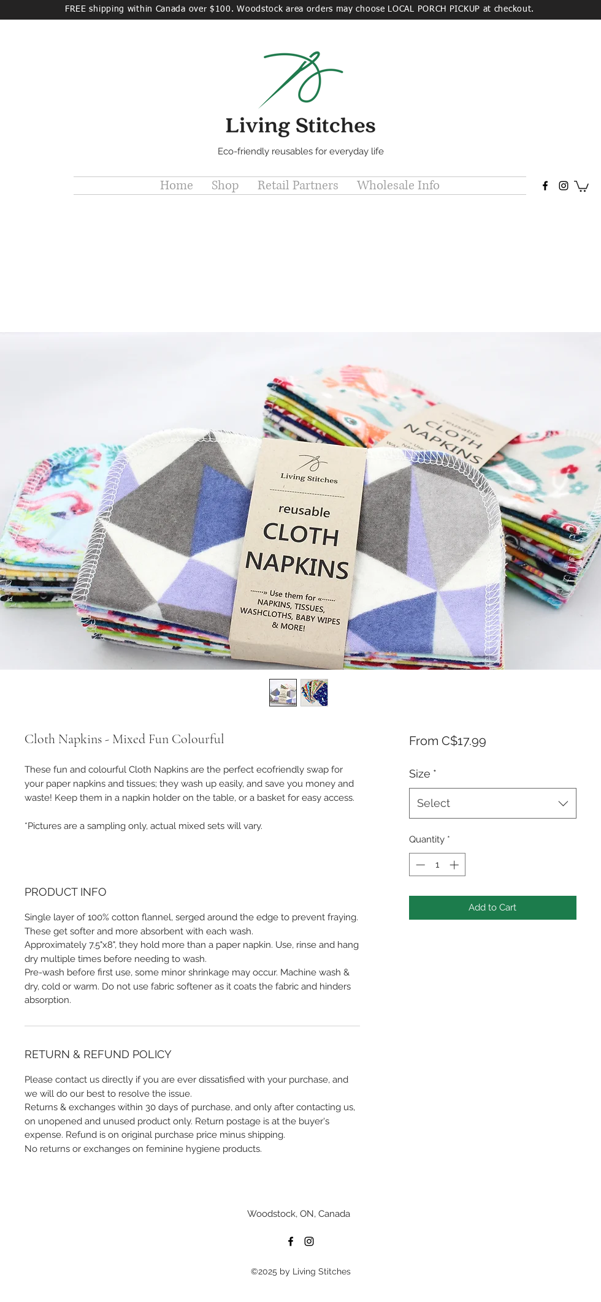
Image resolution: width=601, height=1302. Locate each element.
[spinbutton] (437, 864)
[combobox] (492, 803)
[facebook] (545, 186)
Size (423, 773)
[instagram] (563, 186)
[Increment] (455, 864)
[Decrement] (419, 864)
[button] (225, 185)
